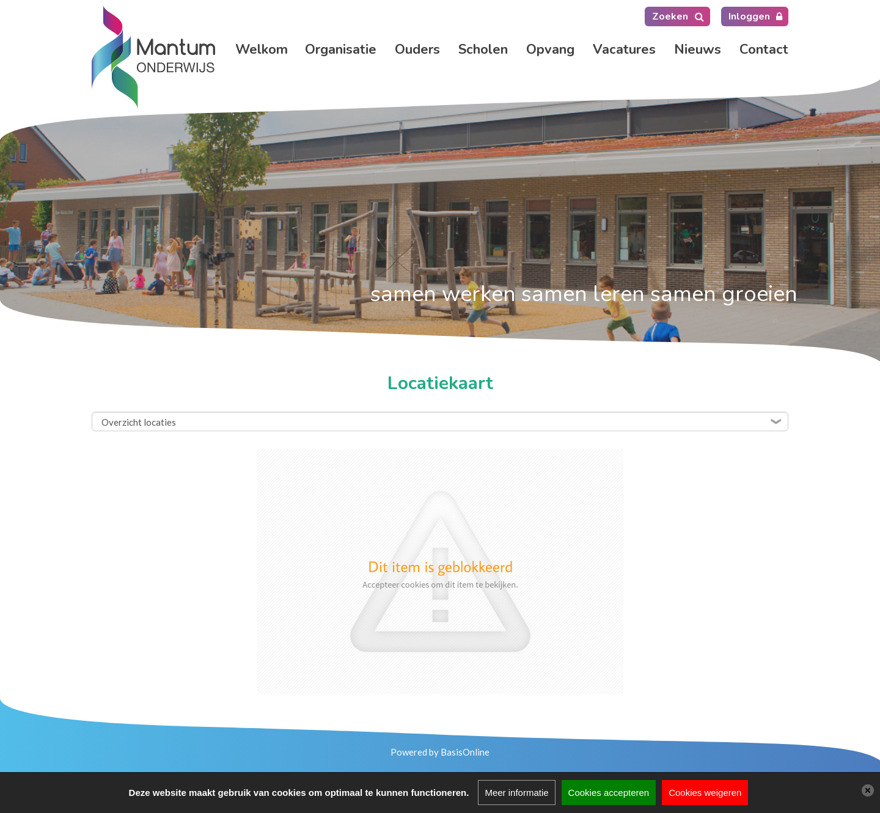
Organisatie (340, 49)
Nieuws (697, 49)
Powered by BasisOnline (440, 751)
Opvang (550, 49)
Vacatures (624, 49)
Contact (763, 49)
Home (261, 49)
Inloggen (749, 16)
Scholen (483, 49)
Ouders (417, 49)
